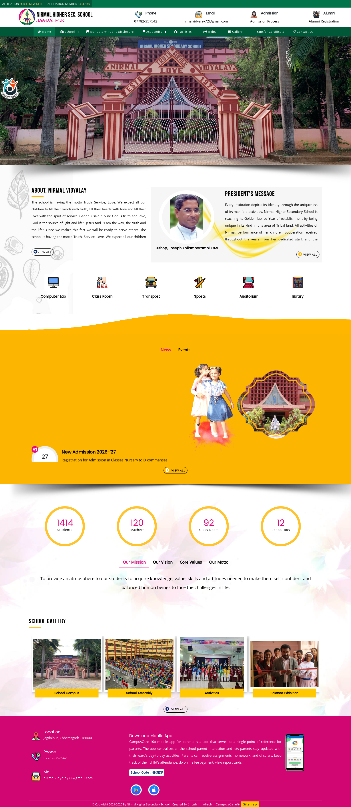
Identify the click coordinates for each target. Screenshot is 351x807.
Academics (152, 32)
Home (44, 32)
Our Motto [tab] (218, 562)
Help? (210, 32)
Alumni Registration (324, 21)
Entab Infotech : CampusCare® (214, 804)
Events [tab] (184, 349)
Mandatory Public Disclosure (110, 32)
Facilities (183, 32)
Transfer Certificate (269, 32)
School (67, 32)
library (297, 296)
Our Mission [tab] (134, 562)
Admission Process (264, 21)
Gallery (235, 32)
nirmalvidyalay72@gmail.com (205, 21)
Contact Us (303, 32)
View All (43, 252)
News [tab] (166, 349)
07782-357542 (145, 21)
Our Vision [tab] (163, 562)
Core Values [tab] (191, 562)
